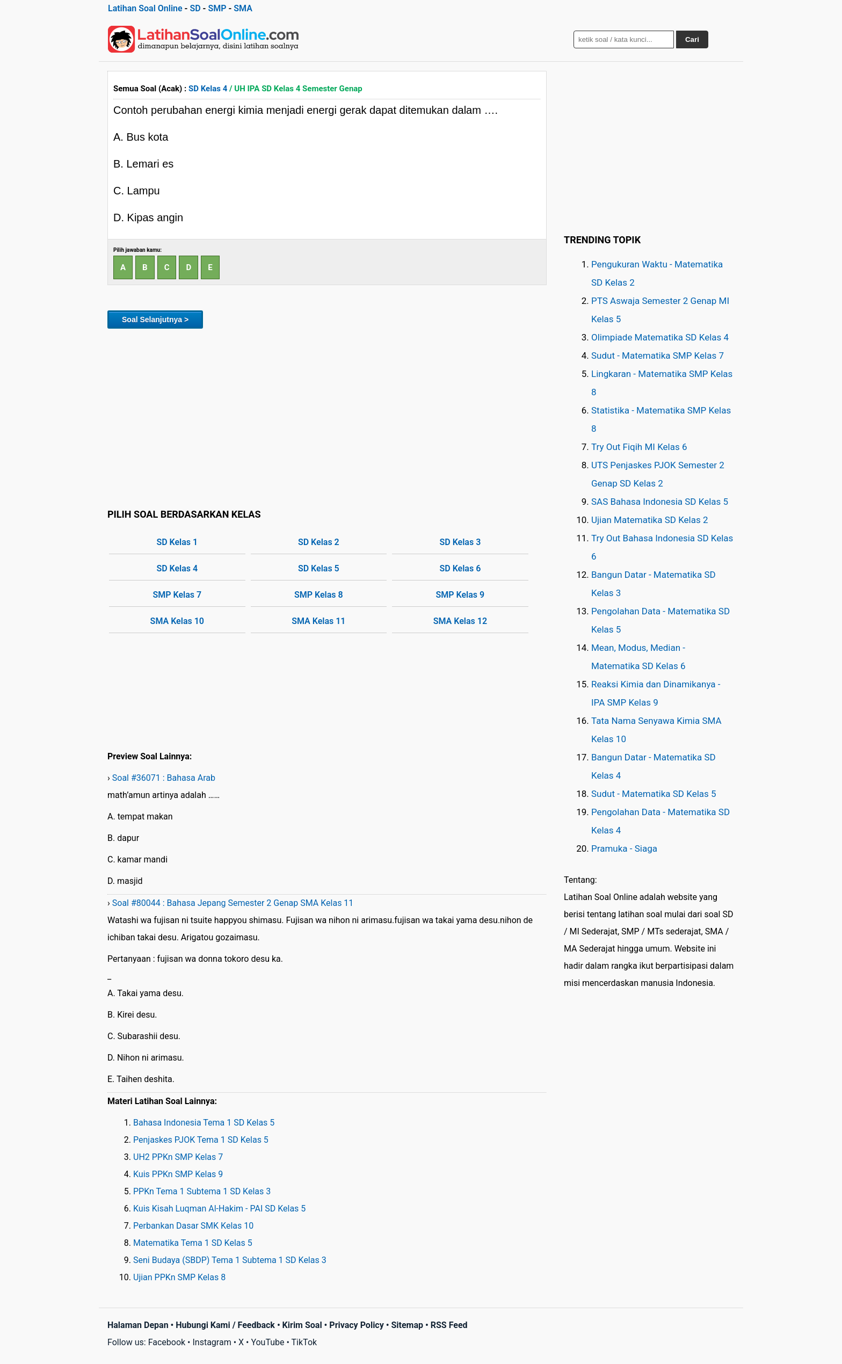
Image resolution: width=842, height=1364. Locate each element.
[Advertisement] (327, 417)
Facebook (166, 1342)
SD (195, 8)
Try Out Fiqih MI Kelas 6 (639, 446)
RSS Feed (449, 1325)
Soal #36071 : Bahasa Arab (163, 778)
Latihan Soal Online (145, 8)
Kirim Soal (302, 1325)
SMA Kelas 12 (460, 621)
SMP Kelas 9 (460, 595)
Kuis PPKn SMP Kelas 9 (178, 1174)
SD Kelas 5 (318, 568)
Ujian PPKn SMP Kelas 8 (179, 1277)
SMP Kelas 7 (177, 595)
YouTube (267, 1342)
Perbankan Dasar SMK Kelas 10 (193, 1226)
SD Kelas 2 (318, 542)
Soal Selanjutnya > (155, 319)
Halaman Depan (138, 1325)
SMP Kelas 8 (318, 595)
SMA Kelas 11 (318, 621)
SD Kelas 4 (207, 88)
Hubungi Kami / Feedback (225, 1325)
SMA (243, 8)
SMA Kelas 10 (177, 621)
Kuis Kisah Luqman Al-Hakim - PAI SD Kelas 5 (219, 1208)
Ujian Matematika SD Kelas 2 (649, 519)
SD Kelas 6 (460, 568)
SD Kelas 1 (177, 542)
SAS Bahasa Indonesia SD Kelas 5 (659, 501)
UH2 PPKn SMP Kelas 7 (178, 1157)
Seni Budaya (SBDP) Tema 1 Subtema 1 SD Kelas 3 (229, 1260)
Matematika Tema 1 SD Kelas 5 (192, 1243)
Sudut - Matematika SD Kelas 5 (653, 793)
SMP (217, 8)
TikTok (304, 1342)
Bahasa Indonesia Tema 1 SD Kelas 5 (203, 1123)
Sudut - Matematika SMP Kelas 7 (657, 355)
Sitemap (407, 1325)
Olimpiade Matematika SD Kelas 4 (660, 337)
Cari (692, 39)
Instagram (211, 1342)
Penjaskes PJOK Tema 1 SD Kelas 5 (200, 1140)
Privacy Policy (356, 1325)
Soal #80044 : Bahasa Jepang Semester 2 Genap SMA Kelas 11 (233, 903)
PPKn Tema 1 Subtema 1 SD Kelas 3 (202, 1191)
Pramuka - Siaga (624, 848)
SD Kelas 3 (460, 542)
